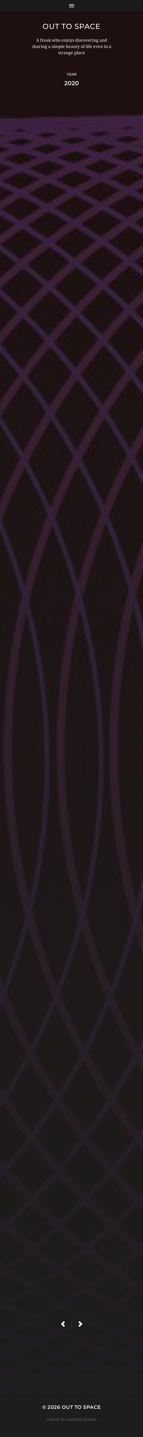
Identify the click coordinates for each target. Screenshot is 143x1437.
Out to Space (71, 26)
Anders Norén (82, 1419)
